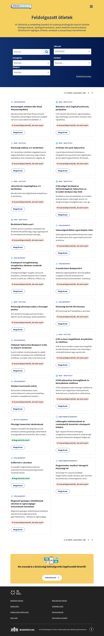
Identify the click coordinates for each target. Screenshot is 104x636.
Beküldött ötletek (16, 601)
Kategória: (17, 58)
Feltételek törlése (83, 76)
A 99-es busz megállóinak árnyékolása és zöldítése (74, 341)
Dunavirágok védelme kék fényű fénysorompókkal (26, 108)
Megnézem (18, 132)
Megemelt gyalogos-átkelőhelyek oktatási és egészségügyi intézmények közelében (27, 503)
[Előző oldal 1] (88, 92)
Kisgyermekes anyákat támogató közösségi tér (72, 467)
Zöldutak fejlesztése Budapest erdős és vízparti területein (29, 346)
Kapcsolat (14, 618)
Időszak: (57, 46)
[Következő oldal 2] (92, 92)
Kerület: (57, 58)
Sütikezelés (14, 606)
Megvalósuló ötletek (59, 601)
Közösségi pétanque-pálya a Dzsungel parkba (29, 308)
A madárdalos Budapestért (69, 268)
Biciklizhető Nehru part (22, 224)
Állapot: (16, 67)
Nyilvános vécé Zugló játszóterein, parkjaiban (72, 108)
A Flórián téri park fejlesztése (70, 147)
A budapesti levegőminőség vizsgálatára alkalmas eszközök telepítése (26, 265)
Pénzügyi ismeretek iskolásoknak (27, 424)
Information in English (59, 618)
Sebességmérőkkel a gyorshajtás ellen (74, 230)
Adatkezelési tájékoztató (19, 612)
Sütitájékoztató (57, 606)
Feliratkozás (50, 577)
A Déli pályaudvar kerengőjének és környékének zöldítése (72, 382)
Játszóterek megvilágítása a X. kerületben (26, 187)
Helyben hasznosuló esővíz (24, 386)
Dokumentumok (57, 612)
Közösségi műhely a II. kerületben (27, 147)
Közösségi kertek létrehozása (70, 306)
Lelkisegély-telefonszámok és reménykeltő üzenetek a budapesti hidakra (73, 424)
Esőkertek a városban (21, 462)
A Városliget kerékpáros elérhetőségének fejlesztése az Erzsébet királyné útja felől (71, 189)
